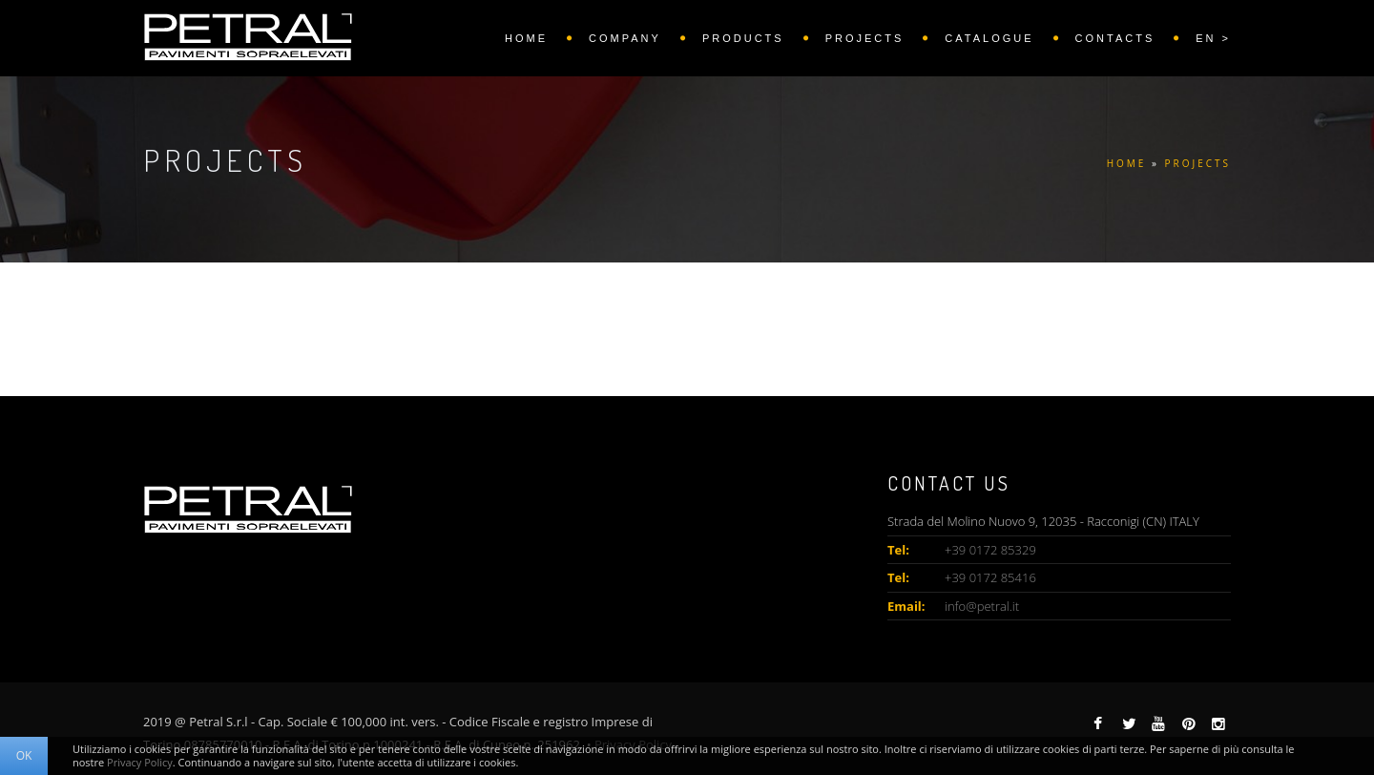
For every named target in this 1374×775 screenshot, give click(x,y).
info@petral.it (982, 606)
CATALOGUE (989, 38)
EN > (1213, 38)
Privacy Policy (140, 762)
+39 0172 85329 (990, 549)
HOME (526, 38)
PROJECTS (865, 38)
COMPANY (625, 38)
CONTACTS (1115, 38)
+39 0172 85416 (990, 577)
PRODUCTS (743, 38)
